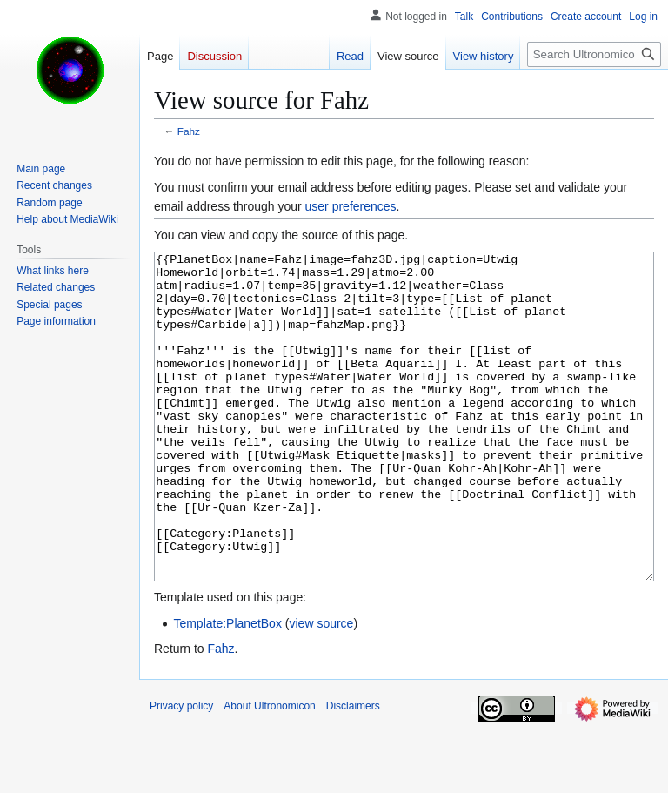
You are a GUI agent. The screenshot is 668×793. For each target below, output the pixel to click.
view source (321, 689)
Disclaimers (353, 771)
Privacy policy (181, 771)
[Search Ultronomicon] (594, 54)
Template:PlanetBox (227, 689)
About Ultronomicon (269, 771)
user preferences (351, 206)
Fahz (188, 131)
